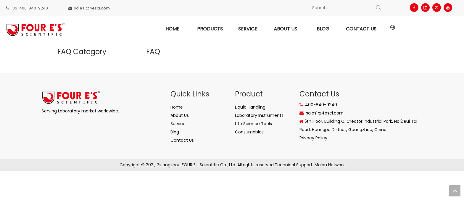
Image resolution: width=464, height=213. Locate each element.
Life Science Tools (253, 124)
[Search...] (342, 7)
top (454, 190)
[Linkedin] (425, 7)
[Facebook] (414, 7)
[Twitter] (436, 7)
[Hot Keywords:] (378, 7)
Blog (174, 132)
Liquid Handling (250, 107)
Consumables (249, 132)
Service (178, 124)
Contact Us (182, 140)
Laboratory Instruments (259, 115)
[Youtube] (448, 7)
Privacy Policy (313, 138)
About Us (179, 115)
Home (176, 107)
